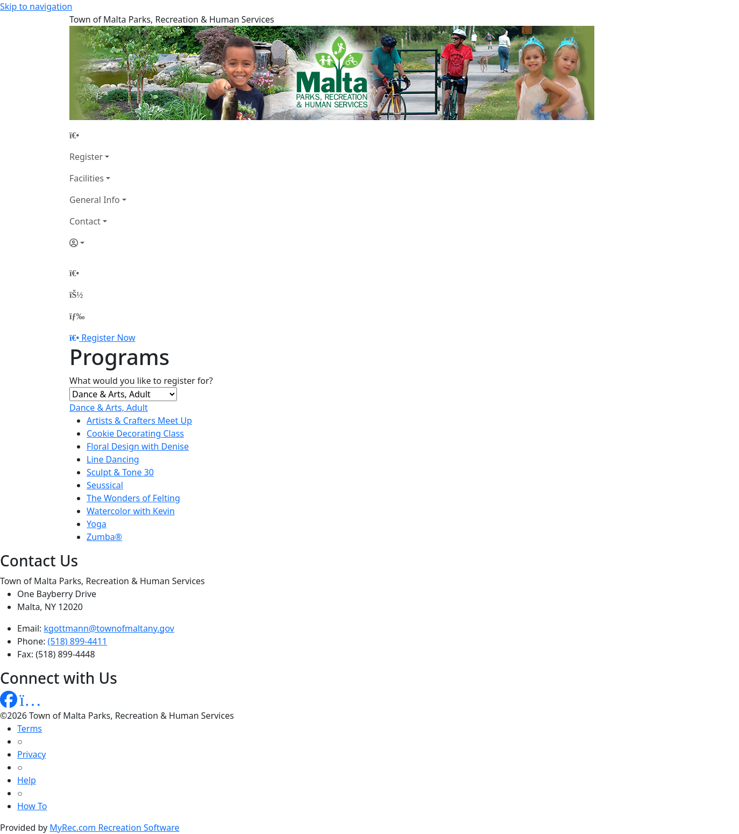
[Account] (97, 243)
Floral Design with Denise (138, 446)
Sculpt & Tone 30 (120, 472)
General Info (94, 200)
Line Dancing (113, 459)
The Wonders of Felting (133, 498)
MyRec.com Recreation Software (114, 827)
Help (26, 780)
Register (86, 157)
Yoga (96, 524)
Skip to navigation (36, 6)
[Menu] (76, 316)
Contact (85, 221)
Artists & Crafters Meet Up (139, 420)
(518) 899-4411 (77, 641)
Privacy (31, 754)
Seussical (105, 485)
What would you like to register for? (141, 381)
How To (32, 806)
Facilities (86, 178)
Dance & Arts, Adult (108, 408)
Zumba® (104, 537)
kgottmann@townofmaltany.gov (109, 628)
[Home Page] (97, 135)
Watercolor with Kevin (131, 511)
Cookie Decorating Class (135, 433)
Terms (29, 728)
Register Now (108, 338)
